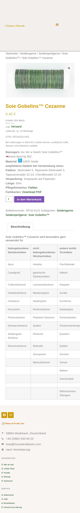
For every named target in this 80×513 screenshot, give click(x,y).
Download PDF (32, 192)
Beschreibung (20, 226)
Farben (32, 187)
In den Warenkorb (29, 199)
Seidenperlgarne (49, 53)
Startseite (12, 53)
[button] (57, 24)
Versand (16, 126)
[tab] (20, 226)
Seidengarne (28, 53)
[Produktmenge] (10, 199)
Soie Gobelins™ (38, 214)
